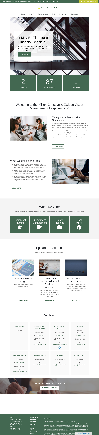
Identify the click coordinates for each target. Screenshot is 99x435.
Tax (31, 426)
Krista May (59, 355)
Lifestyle (32, 430)
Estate (32, 423)
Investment (33, 421)
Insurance (32, 424)
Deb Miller (79, 326)
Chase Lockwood (39, 355)
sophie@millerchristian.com (80, 365)
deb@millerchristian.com (80, 344)
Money (32, 428)
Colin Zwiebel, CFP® (59, 327)
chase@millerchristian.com (40, 365)
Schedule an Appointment (88, 1)
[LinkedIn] (60, 347)
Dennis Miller (19, 326)
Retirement (33, 419)
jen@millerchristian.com (20, 371)
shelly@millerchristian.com (40, 344)
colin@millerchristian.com (50, 1)
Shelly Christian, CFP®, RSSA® (39, 327)
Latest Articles (34, 431)
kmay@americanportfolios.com (60, 365)
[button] (23, 14)
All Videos (32, 433)
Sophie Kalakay (79, 355)
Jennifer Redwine (19, 355)
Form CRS (48, 418)
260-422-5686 (37, 1)
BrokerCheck (72, 421)
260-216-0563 (17, 421)
